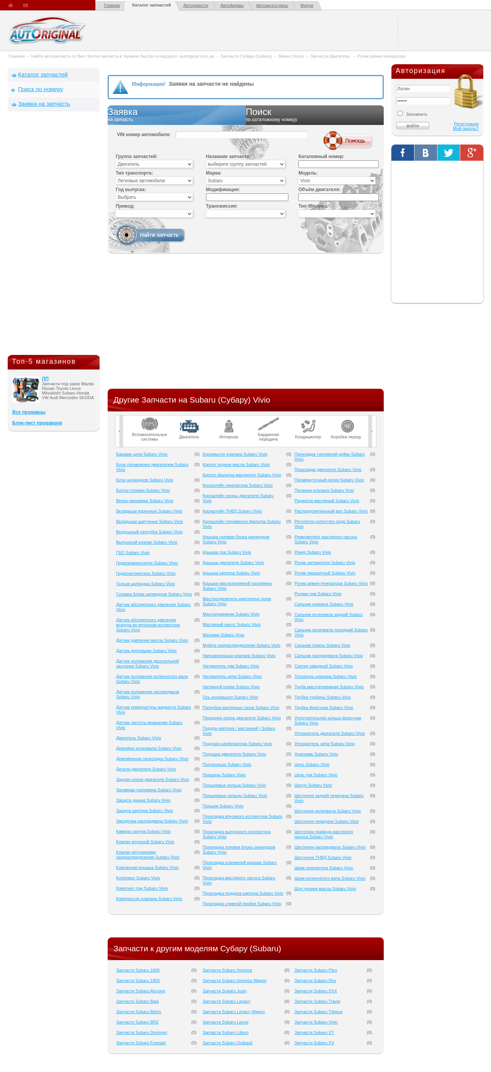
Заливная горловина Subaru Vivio (148, 789)
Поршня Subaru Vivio (223, 806)
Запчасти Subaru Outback (228, 1042)
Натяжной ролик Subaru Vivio (231, 686)
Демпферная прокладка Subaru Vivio (152, 758)
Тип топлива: (313, 206)
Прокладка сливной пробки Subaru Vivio (242, 903)
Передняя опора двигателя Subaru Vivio (242, 718)
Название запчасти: (228, 156)
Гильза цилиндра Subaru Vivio (145, 583)
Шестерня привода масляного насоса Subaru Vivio (324, 834)
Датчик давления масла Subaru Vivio (152, 640)
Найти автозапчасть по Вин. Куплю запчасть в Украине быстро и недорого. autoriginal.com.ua (122, 56)
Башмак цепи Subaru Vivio (141, 454)
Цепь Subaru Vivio (312, 764)
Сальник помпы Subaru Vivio (322, 645)
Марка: (214, 173)
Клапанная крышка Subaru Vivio (147, 867)
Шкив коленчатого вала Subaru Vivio (330, 878)
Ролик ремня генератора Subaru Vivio (331, 583)
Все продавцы (28, 412)
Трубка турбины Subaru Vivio (323, 697)
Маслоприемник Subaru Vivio (231, 614)
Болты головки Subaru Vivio (143, 490)
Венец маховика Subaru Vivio (144, 500)
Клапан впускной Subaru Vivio (145, 841)
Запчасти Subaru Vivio (316, 1022)
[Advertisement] (54, 235)
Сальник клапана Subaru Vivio (324, 604)
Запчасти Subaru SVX (316, 991)
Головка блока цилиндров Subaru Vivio (154, 594)
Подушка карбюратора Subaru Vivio (237, 743)
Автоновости (195, 5)
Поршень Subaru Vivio (224, 774)
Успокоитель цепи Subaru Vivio (325, 743)
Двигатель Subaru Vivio (138, 738)
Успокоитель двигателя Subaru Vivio (330, 733)
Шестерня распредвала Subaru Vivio (330, 847)
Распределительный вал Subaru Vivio (331, 511)
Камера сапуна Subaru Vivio (143, 831)
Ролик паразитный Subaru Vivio (325, 573)
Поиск (315, 115)
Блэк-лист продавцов (37, 423)
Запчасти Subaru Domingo (141, 1032)
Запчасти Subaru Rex (315, 980)
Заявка (177, 115)
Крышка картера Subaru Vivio (231, 573)
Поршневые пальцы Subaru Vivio (235, 795)
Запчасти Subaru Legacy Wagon (234, 1011)
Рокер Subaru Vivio (313, 552)
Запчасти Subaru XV (315, 1042)
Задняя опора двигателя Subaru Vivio (152, 779)
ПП (45, 378)
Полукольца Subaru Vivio (227, 764)
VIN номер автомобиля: (144, 134)
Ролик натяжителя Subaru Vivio (325, 562)
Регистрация (466, 124)
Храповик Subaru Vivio (316, 754)
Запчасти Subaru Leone (225, 1022)
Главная (112, 5)
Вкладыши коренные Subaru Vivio (149, 511)
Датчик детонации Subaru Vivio (146, 650)
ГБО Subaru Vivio (133, 552)
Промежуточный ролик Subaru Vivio (329, 480)
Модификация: (223, 189)
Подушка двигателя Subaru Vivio (234, 754)
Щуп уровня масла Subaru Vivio (325, 888)
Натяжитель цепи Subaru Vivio (232, 676)
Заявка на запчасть (44, 103)
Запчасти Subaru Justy (225, 991)
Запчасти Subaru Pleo (316, 970)
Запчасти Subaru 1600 (138, 970)
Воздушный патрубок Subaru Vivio (149, 531)
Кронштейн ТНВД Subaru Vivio (232, 511)
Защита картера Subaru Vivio (144, 810)
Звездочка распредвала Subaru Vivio (152, 821)
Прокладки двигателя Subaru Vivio (328, 469)
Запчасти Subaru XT (314, 1032)
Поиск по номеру (40, 89)
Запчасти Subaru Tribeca (319, 1011)
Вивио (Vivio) (291, 56)
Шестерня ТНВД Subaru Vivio (323, 857)
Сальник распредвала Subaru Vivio (329, 655)
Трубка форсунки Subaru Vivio (324, 707)
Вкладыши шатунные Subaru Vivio (149, 521)
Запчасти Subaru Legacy (226, 1001)
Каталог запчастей (151, 5)
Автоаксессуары (272, 5)
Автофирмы (232, 5)
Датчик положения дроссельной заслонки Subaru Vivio (147, 663)
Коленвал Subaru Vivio (138, 878)
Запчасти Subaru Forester (141, 1042)
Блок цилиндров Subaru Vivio (144, 480)
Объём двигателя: (319, 189)
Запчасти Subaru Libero (225, 1032)
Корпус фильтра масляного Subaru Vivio (242, 475)
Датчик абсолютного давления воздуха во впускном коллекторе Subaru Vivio (148, 625)
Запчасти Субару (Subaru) (246, 56)
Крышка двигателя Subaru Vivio (233, 562)
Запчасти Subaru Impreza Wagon (234, 980)
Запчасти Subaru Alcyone (140, 991)
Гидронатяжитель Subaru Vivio (146, 573)
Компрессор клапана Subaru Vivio (149, 898)
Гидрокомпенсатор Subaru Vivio (147, 563)
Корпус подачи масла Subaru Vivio (236, 464)
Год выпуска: (131, 189)
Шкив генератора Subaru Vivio (324, 868)
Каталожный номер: (321, 156)
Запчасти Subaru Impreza (227, 970)
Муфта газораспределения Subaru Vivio (241, 645)
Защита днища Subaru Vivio (143, 800)
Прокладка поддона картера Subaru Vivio (243, 893)
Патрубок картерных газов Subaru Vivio (241, 707)
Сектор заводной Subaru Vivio (324, 666)
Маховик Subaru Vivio (224, 635)
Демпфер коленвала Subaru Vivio (148, 748)
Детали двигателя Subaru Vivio (146, 769)
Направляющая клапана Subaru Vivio (239, 655)
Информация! (149, 84)
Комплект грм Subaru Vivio (142, 888)
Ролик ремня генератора (382, 56)
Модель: (308, 173)
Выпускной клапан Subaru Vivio (146, 542)
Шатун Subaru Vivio (313, 785)
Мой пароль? (466, 128)
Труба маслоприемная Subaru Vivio (329, 686)
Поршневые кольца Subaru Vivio (234, 785)
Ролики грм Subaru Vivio (318, 593)
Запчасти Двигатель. (331, 56)
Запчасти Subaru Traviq (317, 1001)
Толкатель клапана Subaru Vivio (326, 676)
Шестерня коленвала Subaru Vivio (328, 811)
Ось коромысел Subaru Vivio (230, 697)
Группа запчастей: (137, 156)
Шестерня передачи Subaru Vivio (327, 821)
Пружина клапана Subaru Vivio (324, 490)
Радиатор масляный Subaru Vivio (327, 500)
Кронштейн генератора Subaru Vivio (238, 485)
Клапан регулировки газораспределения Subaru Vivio (148, 854)
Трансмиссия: (222, 206)
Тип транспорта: (134, 173)
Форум (306, 5)
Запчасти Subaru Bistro (138, 1011)
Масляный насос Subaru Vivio (232, 624)
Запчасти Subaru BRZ (137, 1022)
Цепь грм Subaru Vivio (316, 774)
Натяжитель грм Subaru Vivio (231, 666)
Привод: (125, 206)
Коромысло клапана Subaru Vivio (235, 454)
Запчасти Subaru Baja (137, 1001)
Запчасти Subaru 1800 (138, 980)
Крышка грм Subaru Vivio (227, 552)
